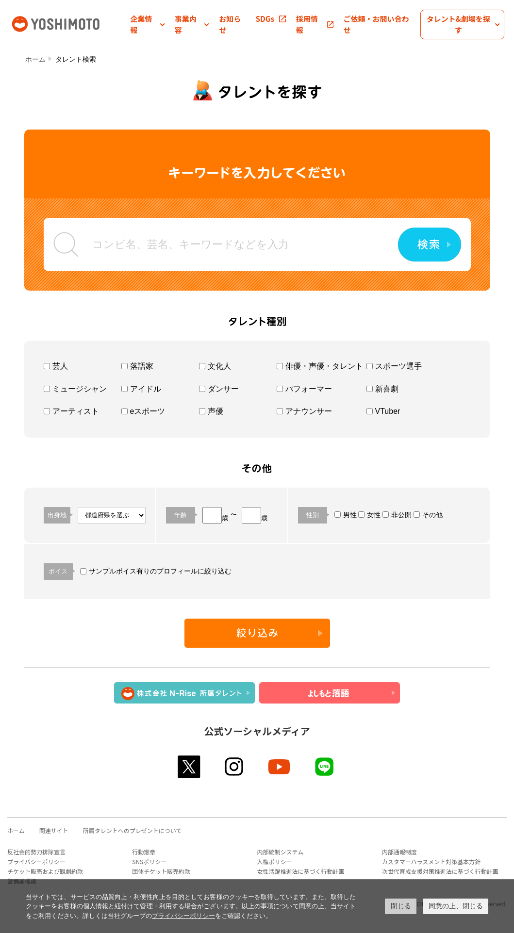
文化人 (215, 366)
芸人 (56, 366)
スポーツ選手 (394, 366)
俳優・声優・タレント (320, 366)
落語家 (137, 366)
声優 (211, 411)
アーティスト (71, 411)
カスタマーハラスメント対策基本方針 (431, 861)
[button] (147, 24)
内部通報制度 (399, 852)
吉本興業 (70, 23)
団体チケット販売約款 (161, 871)
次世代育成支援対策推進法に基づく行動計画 (440, 871)
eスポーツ (143, 411)
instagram (235, 766)
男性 (345, 515)
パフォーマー (304, 389)
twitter (189, 766)
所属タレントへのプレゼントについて (132, 830)
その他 (428, 515)
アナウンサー (304, 411)
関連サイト (53, 830)
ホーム (35, 59)
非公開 (397, 515)
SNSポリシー (149, 861)
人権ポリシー (274, 861)
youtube (280, 766)
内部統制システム (280, 852)
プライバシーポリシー (36, 861)
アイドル (141, 389)
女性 (369, 515)
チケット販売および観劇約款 (45, 871)
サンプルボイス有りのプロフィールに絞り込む (156, 571)
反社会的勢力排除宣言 (36, 852)
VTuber (383, 411)
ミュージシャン (75, 389)
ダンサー (219, 389)
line (325, 766)
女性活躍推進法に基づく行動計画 (301, 871)
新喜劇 (382, 389)
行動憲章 (143, 852)
